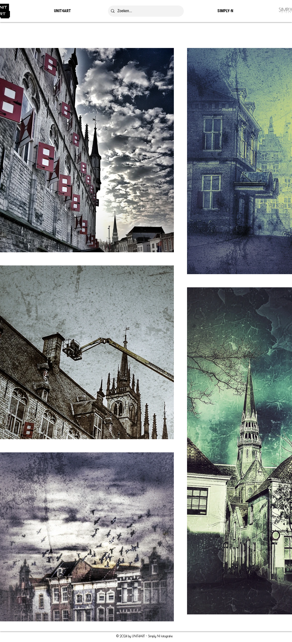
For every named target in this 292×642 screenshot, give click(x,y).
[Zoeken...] (145, 11)
